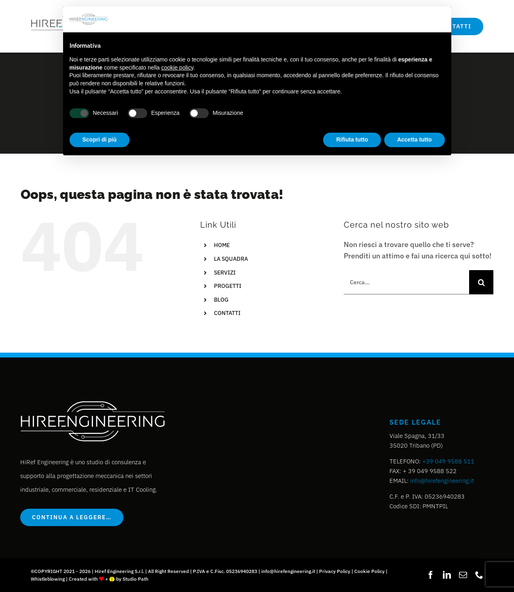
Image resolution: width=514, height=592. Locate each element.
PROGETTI (227, 286)
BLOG (221, 299)
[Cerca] (481, 282)
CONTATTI (227, 313)
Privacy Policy (334, 571)
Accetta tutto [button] (414, 139)
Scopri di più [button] (99, 139)
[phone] (479, 575)
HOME (222, 245)
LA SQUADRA (231, 258)
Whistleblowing (48, 579)
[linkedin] (447, 575)
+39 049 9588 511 (448, 461)
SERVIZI (225, 272)
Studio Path (135, 579)
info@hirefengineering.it (442, 480)
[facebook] (431, 575)
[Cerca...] (406, 282)
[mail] (463, 575)
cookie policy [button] (177, 67)
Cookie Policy (369, 571)
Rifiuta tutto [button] (352, 139)
